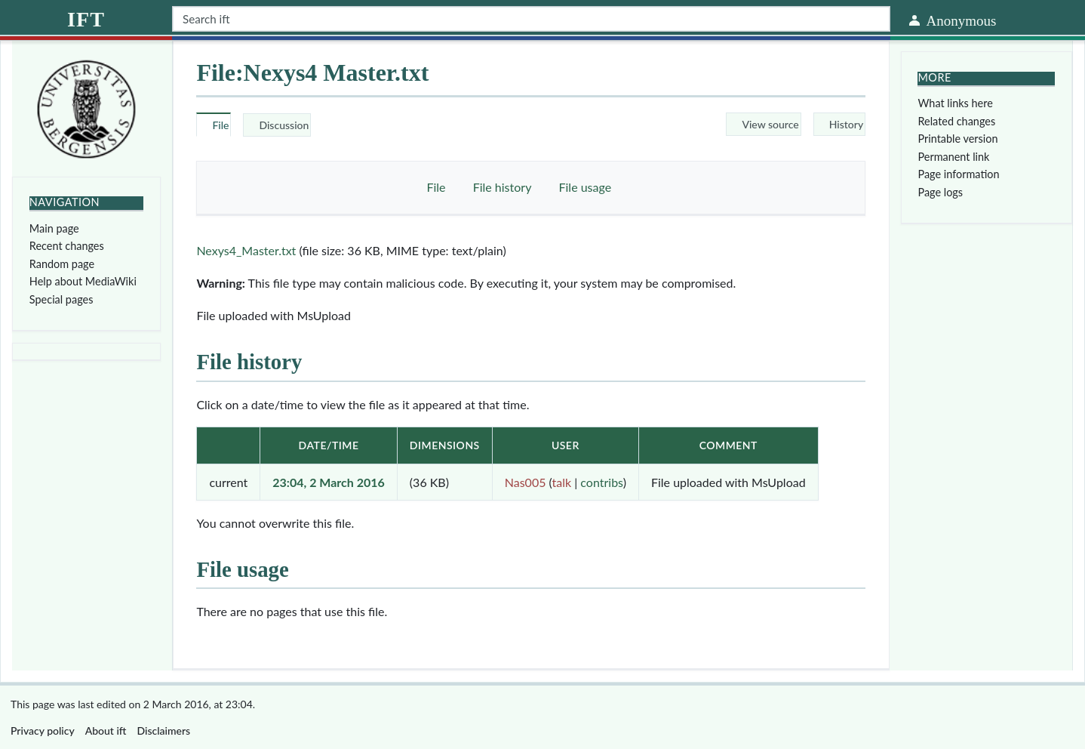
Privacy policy (43, 730)
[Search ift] (531, 19)
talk (562, 482)
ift (86, 19)
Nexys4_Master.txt (246, 250)
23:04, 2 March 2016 (328, 482)
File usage (585, 187)
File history (502, 187)
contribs (601, 482)
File (435, 187)
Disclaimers (164, 730)
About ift (106, 730)
